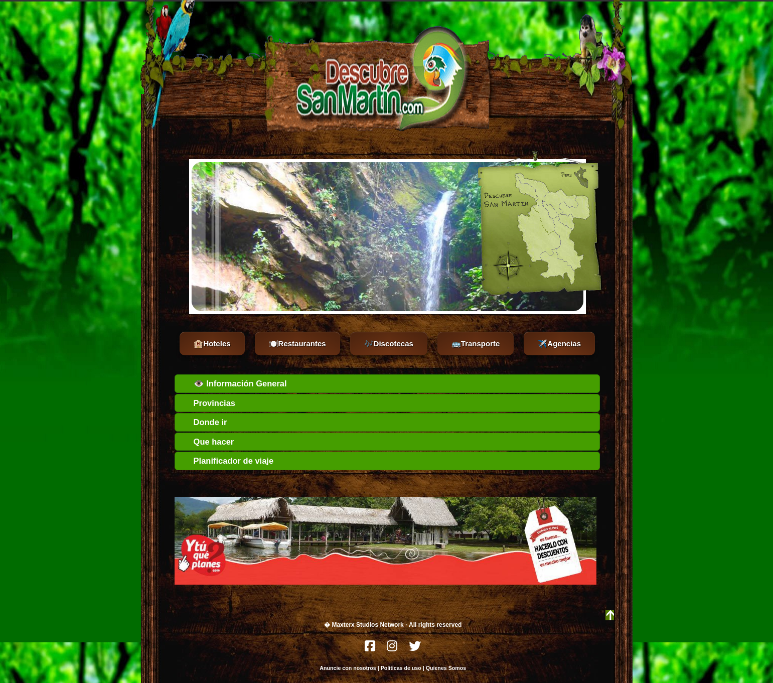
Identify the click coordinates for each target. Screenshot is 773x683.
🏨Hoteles (212, 343)
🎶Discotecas (388, 343)
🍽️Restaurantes (297, 343)
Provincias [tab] (208, 402)
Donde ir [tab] (203, 422)
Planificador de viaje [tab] (227, 460)
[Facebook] (371, 648)
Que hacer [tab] (207, 441)
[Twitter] (415, 648)
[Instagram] (393, 648)
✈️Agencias (559, 343)
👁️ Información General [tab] (233, 383)
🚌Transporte (475, 343)
